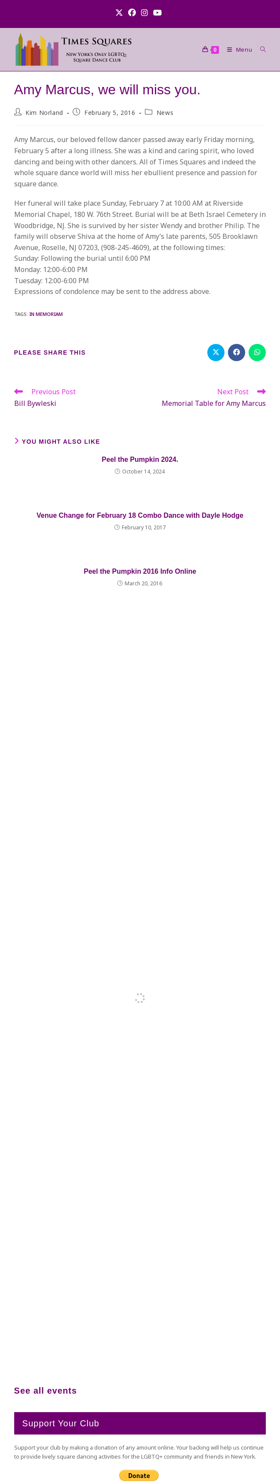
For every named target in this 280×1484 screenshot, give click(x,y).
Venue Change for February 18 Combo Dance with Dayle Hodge (140, 515)
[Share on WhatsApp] (257, 352)
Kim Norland (44, 112)
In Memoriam (46, 314)
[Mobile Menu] (237, 49)
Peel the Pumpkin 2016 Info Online (140, 571)
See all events (45, 1390)
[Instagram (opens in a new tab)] (144, 13)
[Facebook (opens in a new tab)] (132, 13)
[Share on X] (216, 352)
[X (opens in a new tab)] (120, 13)
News (165, 112)
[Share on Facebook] (236, 352)
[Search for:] (260, 49)
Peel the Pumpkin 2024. (140, 459)
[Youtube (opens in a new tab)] (157, 13)
